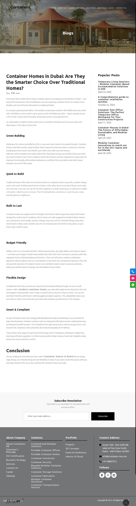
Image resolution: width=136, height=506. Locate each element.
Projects (70, 444)
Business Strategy (16, 460)
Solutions (90, 8)
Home (53, 8)
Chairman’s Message (12, 450)
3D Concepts (72, 448)
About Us (62, 8)
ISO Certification (15, 456)
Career (9, 472)
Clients (71, 8)
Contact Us (121, 8)
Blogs (111, 8)
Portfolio (102, 8)
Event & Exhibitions (76, 452)
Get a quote (10, 500)
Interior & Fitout (74, 456)
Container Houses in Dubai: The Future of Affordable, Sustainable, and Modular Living (113, 131)
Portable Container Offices (45, 450)
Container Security (41, 462)
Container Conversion (43, 458)
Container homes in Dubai (58, 356)
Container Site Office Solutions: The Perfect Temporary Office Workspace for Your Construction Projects (111, 115)
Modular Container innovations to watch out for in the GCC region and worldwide (112, 146)
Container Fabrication (43, 476)
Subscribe (103, 416)
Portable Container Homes (45, 454)
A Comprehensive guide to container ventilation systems (113, 99)
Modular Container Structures (41, 480)
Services (80, 8)
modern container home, (32, 289)
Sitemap (10, 476)
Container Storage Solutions (46, 472)
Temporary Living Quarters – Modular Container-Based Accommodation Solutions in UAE (113, 85)
